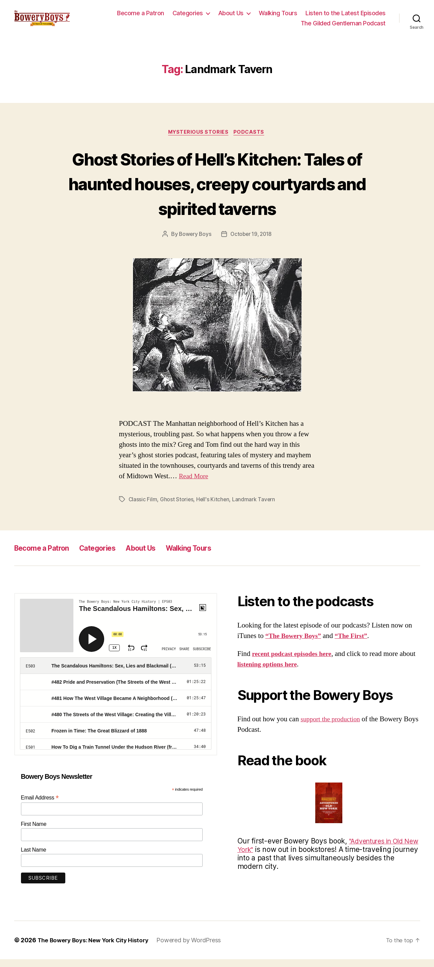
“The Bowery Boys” (295, 643)
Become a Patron (140, 16)
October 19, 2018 (252, 241)
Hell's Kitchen (213, 507)
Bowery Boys (193, 241)
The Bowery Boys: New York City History (96, 947)
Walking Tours (278, 16)
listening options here (287, 672)
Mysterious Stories (198, 140)
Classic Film (143, 507)
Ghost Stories (177, 507)
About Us (231, 16)
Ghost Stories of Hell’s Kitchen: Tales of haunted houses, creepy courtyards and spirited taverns (217, 190)
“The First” (356, 643)
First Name (34, 832)
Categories (188, 16)
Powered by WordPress (195, 947)
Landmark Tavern (254, 507)
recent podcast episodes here (295, 661)
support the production (333, 726)
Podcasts (251, 140)
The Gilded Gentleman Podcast (343, 26)
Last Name (33, 857)
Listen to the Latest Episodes (345, 16)
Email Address (40, 805)
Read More (195, 483)
